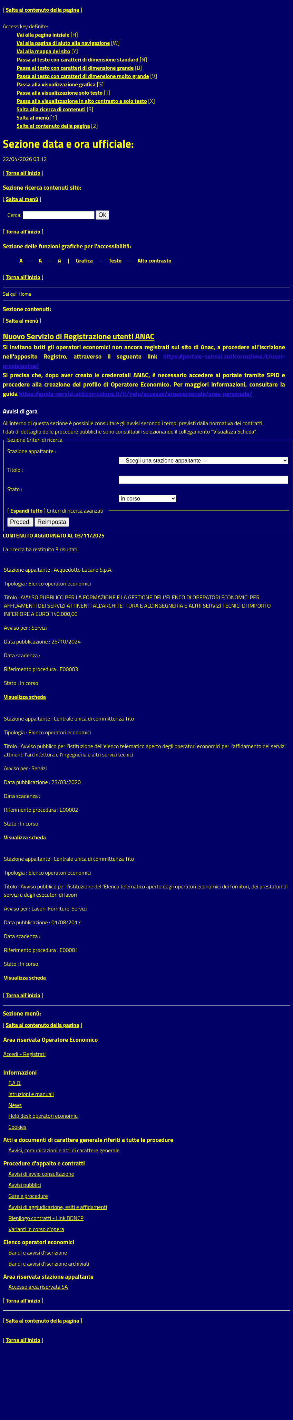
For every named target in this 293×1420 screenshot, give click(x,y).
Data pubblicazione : (27, 641)
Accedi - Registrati (24, 1054)
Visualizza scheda (25, 697)
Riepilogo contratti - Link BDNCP (46, 1218)
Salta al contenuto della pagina (42, 10)
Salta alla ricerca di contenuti (51, 109)
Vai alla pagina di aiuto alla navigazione (63, 43)
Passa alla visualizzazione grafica (56, 84)
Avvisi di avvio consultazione (41, 1174)
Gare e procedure (28, 1196)
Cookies (18, 1127)
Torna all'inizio (23, 173)
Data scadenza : (22, 655)
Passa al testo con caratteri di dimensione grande (75, 68)
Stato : (14, 489)
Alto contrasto (154, 260)
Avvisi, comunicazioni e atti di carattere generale (64, 1150)
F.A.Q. (15, 1083)
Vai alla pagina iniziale (43, 34)
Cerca (14, 215)
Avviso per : (17, 627)
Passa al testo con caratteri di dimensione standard (77, 59)
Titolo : (15, 470)
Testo (115, 260)
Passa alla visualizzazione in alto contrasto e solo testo (82, 101)
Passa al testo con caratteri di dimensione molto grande (83, 76)
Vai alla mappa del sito (43, 51)
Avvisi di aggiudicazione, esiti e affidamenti (58, 1207)
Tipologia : (16, 583)
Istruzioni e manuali (31, 1094)
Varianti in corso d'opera (36, 1229)
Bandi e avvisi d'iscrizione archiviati (49, 1263)
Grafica (84, 260)
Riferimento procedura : (31, 669)
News (15, 1105)
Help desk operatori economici (44, 1116)
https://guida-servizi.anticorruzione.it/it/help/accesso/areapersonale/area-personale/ (135, 393)
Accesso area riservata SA (38, 1287)
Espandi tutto (26, 510)
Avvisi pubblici (25, 1185)
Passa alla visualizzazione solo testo (59, 92)
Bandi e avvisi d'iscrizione (38, 1252)
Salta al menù (33, 117)
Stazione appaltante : (31, 451)
